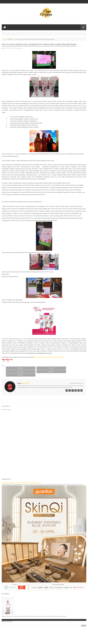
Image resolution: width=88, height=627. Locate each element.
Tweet (13, 368)
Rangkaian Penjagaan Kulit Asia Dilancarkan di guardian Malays (21, 476)
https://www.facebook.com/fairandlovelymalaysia (48, 357)
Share (30, 368)
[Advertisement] (44, 456)
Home (4, 39)
